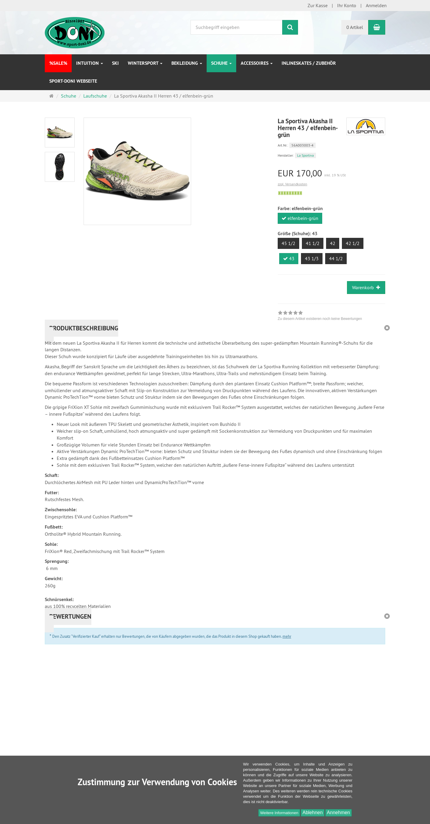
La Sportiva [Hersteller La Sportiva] (305, 155)
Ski (115, 63)
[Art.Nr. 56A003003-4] (331, 144)
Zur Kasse (318, 5)
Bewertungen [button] (70, 616)
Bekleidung (186, 63)
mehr (286, 636)
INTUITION (89, 63)
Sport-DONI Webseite (73, 81)
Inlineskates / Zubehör (309, 63)
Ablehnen (312, 812)
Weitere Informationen (279, 813)
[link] (320, 316)
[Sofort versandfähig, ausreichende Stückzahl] (290, 193)
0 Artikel (354, 27)
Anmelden (376, 5)
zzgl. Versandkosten (292, 184)
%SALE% (58, 63)
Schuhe (221, 63)
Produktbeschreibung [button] (83, 328)
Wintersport (145, 63)
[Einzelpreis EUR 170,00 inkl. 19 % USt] (331, 173)
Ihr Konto (346, 5)
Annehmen (338, 812)
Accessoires (257, 63)
